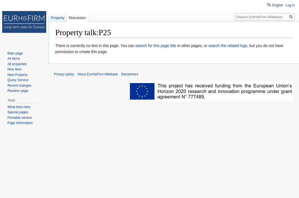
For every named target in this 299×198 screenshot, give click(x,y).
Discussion (77, 18)
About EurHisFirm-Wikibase (97, 74)
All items (13, 59)
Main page (15, 53)
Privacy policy (64, 74)
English (277, 5)
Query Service (17, 80)
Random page (17, 91)
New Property (17, 75)
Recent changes (19, 85)
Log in (290, 5)
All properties (17, 64)
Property (57, 18)
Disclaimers (129, 74)
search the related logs (227, 45)
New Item (14, 69)
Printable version (19, 118)
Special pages (17, 112)
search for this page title (155, 45)
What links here (18, 107)
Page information (19, 123)
